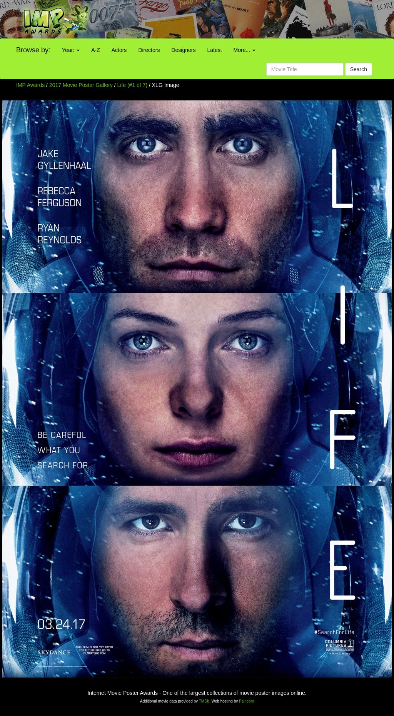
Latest (214, 50)
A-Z (95, 50)
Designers (183, 50)
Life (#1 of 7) (132, 85)
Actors (119, 50)
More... (244, 50)
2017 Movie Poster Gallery (81, 85)
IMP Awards (30, 85)
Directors (149, 50)
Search (358, 69)
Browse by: (33, 50)
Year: (71, 50)
